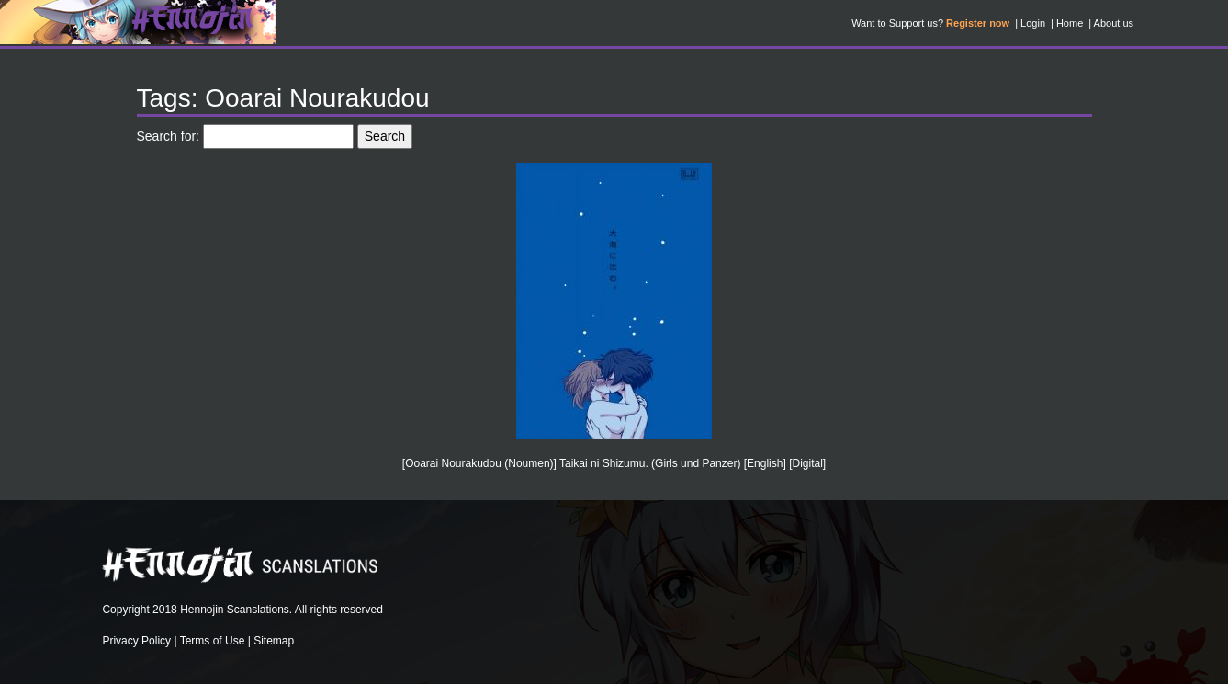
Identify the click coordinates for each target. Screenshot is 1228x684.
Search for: (168, 136)
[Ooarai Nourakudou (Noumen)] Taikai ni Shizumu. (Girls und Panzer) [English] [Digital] (614, 463)
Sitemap (273, 640)
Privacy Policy (136, 640)
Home (1069, 22)
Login (1032, 22)
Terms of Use (212, 640)
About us (1113, 22)
